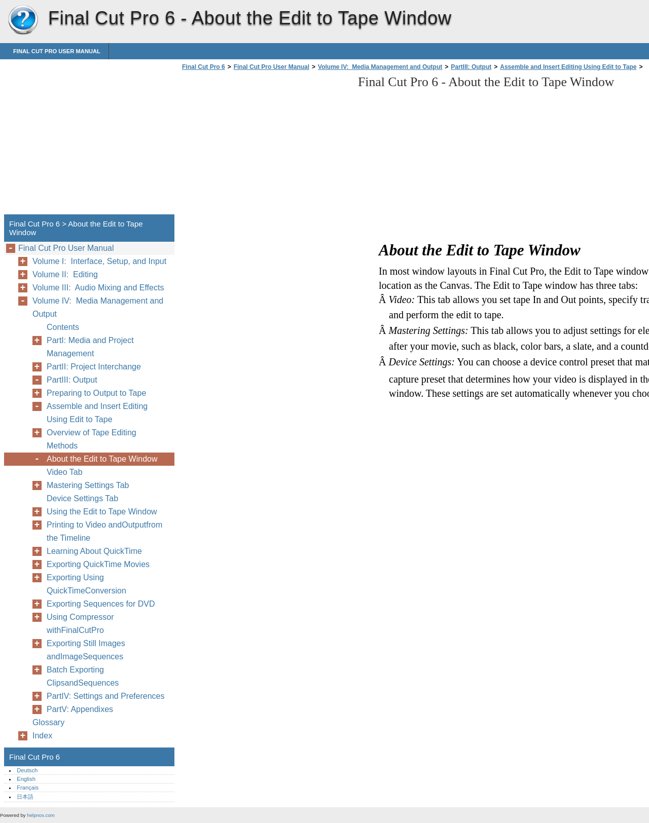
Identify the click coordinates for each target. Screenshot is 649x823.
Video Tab (65, 472)
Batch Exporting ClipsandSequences (83, 676)
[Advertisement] (264, 145)
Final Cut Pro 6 (23, 20)
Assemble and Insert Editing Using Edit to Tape (568, 66)
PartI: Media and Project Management (90, 347)
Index (42, 735)
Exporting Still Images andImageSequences (86, 650)
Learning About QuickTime (94, 551)
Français (28, 787)
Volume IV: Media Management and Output (380, 66)
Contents (63, 327)
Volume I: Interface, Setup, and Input (99, 261)
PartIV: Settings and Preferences (105, 696)
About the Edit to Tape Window (102, 459)
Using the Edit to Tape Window (102, 511)
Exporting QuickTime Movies (98, 564)
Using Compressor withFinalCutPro (80, 623)
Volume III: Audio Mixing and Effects (98, 287)
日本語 (25, 797)
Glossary (48, 722)
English (26, 779)
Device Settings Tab (82, 498)
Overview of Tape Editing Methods (91, 439)
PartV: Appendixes (80, 709)
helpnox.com (40, 815)
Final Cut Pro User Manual (56, 51)
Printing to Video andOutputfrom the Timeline (104, 531)
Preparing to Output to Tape (96, 393)
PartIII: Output (471, 66)
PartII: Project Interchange (94, 366)
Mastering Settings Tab (88, 485)
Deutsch (27, 770)
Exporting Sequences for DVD (101, 604)
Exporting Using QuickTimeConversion (86, 584)
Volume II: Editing (65, 274)
